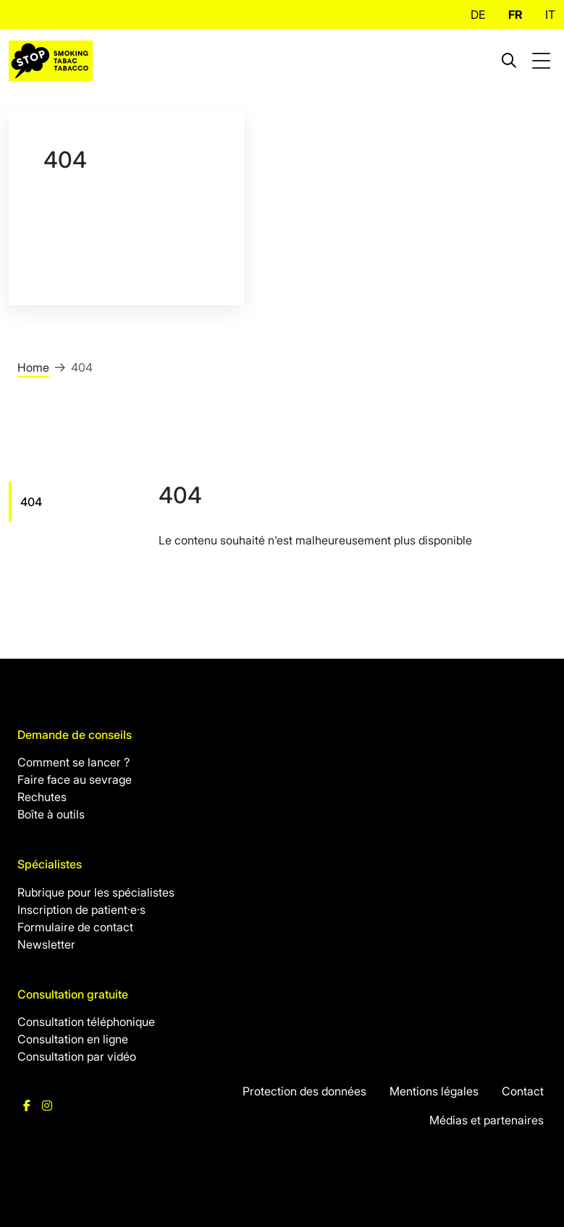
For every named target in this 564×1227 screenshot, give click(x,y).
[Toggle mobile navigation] (543, 61)
